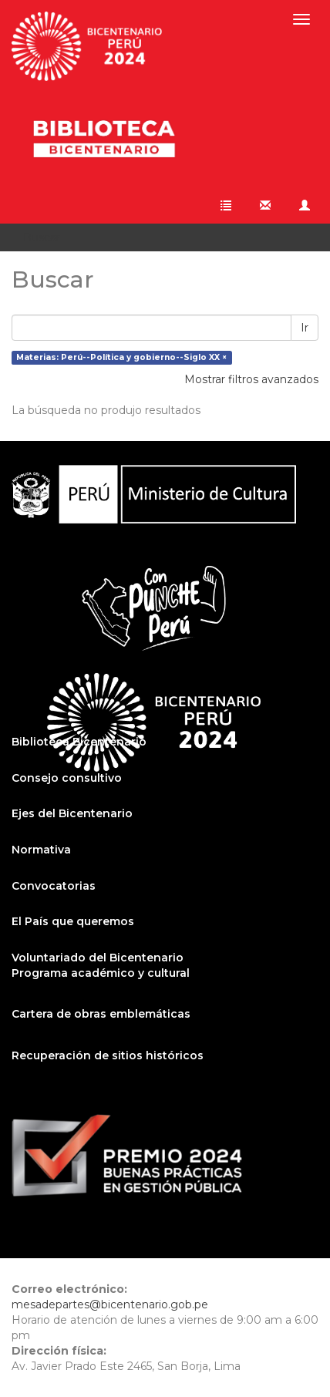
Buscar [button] (47, 237)
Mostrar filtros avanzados (251, 379)
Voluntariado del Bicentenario (98, 957)
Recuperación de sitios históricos (108, 1055)
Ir (304, 328)
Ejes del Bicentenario (72, 813)
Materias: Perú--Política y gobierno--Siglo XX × (121, 357)
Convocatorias (54, 886)
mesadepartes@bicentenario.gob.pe (110, 1304)
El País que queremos (73, 921)
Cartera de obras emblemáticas (101, 1014)
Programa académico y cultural (101, 973)
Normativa (41, 850)
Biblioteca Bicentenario (79, 742)
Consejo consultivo (67, 778)
